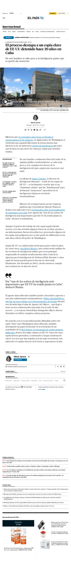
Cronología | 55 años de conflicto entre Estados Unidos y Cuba (9, 184)
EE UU (9, 31)
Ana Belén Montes (29, 248)
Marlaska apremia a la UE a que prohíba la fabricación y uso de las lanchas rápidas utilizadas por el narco (34, 502)
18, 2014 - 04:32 (39, 125)
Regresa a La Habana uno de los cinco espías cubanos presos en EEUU (9, 200)
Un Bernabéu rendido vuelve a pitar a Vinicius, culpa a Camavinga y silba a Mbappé (33, 466)
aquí (43, 389)
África (37, 31)
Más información (10, 389)
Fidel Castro (16, 380)
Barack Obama (26, 380)
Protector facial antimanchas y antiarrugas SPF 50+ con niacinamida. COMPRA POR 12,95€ (19, 549)
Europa (5, 31)
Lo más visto (6, 485)
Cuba (40, 380)
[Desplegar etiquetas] (64, 380)
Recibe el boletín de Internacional (17, 366)
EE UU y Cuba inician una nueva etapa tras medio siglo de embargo (9, 174)
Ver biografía (20, 359)
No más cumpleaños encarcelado (9, 192)
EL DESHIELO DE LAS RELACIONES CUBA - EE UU (18, 42)
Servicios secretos (48, 380)
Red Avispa (34, 380)
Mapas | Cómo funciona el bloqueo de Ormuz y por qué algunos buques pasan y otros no (29, 506)
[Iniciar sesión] (63, 13)
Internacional (11, 26)
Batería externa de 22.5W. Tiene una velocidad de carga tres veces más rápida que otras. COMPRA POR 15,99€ (59, 524)
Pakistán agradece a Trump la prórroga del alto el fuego (37, 37)
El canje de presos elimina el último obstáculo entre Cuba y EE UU (9, 165)
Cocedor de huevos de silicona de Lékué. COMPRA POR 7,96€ (59, 532)
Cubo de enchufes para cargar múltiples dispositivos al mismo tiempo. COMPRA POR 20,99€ (59, 543)
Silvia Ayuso (35, 123)
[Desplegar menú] (3, 18)
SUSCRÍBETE (53, 13)
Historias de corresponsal (47, 31)
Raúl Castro (8, 380)
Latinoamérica (21, 31)
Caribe (56, 380)
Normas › (63, 371)
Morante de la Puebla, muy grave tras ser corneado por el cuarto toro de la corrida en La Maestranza (32, 494)
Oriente (28, 31)
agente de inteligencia (42, 145)
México (14, 31)
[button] (35, 87)
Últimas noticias (60, 31)
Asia (33, 31)
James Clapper (39, 178)
